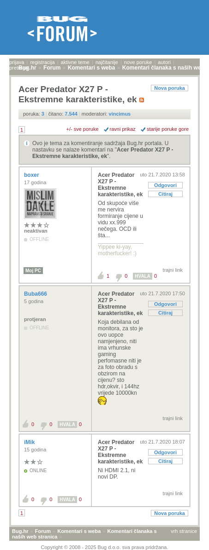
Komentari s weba (79, 531)
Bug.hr (20, 531)
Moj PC (33, 270)
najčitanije (107, 62)
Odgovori (165, 185)
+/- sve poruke (82, 129)
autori (164, 62)
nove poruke (138, 62)
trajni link (173, 270)
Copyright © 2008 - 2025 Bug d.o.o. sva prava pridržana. (104, 547)
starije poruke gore (168, 129)
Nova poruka (169, 88)
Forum (43, 531)
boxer (32, 175)
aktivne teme (75, 62)
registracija (42, 62)
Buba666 (36, 294)
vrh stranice (184, 531)
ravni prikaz (123, 129)
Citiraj (165, 194)
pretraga (18, 67)
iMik (30, 442)
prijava (16, 62)
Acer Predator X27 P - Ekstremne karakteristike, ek (102, 152)
